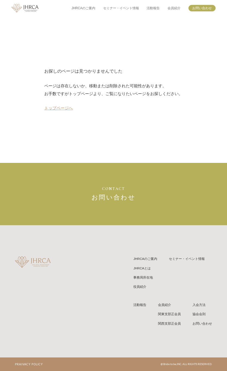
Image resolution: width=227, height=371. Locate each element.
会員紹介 (174, 8)
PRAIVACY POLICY (29, 364)
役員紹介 (139, 287)
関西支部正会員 (169, 323)
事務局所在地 (143, 277)
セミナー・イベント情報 (121, 8)
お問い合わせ (202, 8)
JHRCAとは (141, 268)
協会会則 (199, 314)
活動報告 (153, 8)
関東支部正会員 (169, 314)
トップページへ (58, 108)
